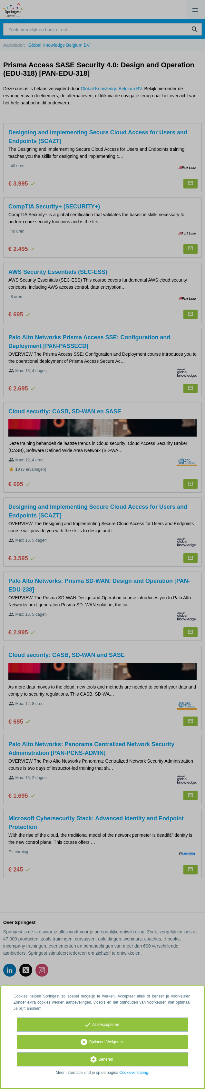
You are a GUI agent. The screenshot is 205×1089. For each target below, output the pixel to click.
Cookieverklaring (133, 1072)
